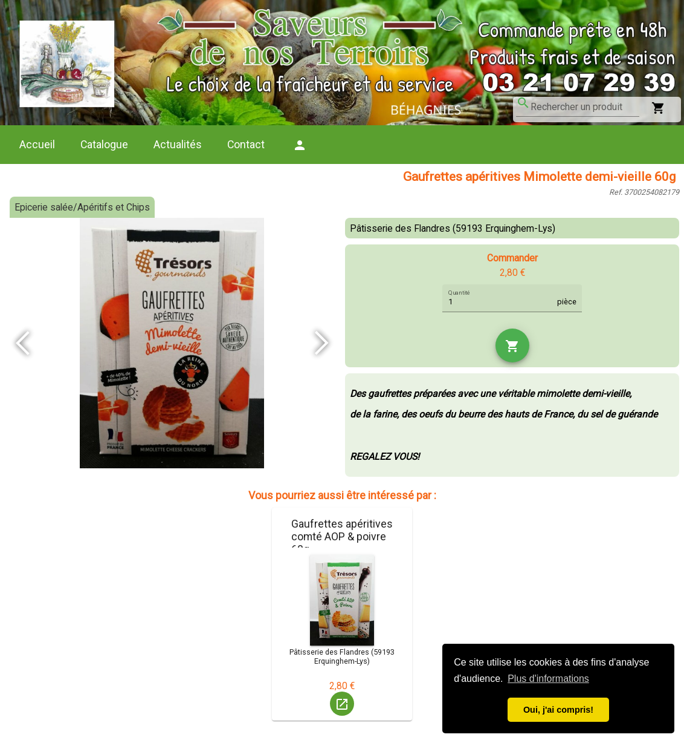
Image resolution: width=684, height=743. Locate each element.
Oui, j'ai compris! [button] (558, 710)
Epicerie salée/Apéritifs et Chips (82, 207)
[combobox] (585, 107)
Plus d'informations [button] (548, 678)
